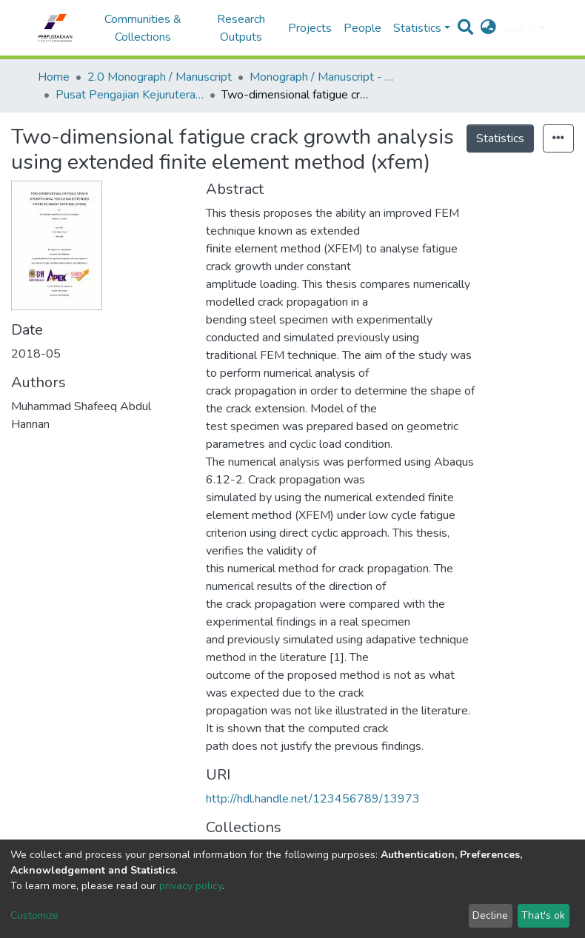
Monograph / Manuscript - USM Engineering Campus (324, 77)
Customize (34, 915)
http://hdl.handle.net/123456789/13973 (313, 799)
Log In (520, 28)
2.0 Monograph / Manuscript (159, 77)
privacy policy (190, 886)
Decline (490, 915)
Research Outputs (241, 28)
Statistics (500, 138)
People (362, 28)
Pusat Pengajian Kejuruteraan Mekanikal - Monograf (130, 95)
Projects (310, 28)
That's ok (543, 915)
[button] (488, 28)
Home (54, 77)
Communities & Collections (142, 28)
